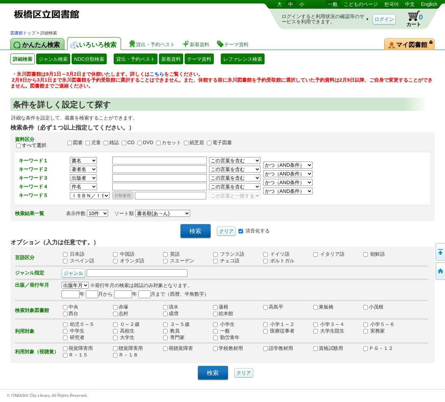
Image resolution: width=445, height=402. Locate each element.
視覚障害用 (78, 348)
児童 (96, 142)
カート (411, 18)
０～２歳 (126, 324)
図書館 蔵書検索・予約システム (83, 15)
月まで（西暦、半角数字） (173, 294)
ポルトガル (278, 260)
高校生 (124, 331)
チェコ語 (226, 260)
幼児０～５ (78, 324)
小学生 (224, 324)
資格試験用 (328, 348)
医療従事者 (278, 331)
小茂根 (373, 307)
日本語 (73, 254)
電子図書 (222, 142)
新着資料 (171, 59)
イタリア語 (329, 254)
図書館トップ (22, 33)
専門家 (174, 337)
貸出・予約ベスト (135, 59)
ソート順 (152, 213)
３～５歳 (176, 324)
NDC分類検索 (89, 59)
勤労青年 (226, 337)
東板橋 (323, 307)
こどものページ (361, 4)
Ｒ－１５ (75, 355)
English (429, 4)
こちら (156, 74)
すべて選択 (34, 145)
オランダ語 (128, 260)
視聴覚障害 (178, 348)
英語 (171, 254)
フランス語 (228, 254)
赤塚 (123, 307)
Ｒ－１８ (125, 355)
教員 (171, 331)
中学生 (73, 331)
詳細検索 (22, 59)
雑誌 (114, 142)
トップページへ (440, 271)
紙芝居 (196, 142)
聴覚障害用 (128, 348)
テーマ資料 (199, 59)
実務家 (374, 331)
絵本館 (223, 313)
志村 (123, 313)
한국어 (391, 4)
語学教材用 (278, 348)
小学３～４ (329, 324)
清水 (173, 307)
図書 (78, 142)
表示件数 (87, 213)
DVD (148, 142)
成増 (173, 313)
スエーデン (178, 260)
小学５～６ (379, 324)
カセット (171, 142)
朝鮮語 (374, 254)
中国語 (124, 254)
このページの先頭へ (440, 252)
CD (131, 142)
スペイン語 (78, 260)
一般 (333, 4)
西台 (73, 313)
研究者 (73, 337)
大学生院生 (329, 331)
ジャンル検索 (53, 59)
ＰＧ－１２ (378, 348)
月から (99, 294)
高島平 (273, 307)
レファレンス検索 (242, 59)
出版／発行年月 (32, 285)
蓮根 (223, 307)
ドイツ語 (276, 254)
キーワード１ (33, 160)
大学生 (124, 337)
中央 (73, 307)
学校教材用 (228, 348)
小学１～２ (278, 324)
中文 (410, 4)
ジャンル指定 (29, 273)
